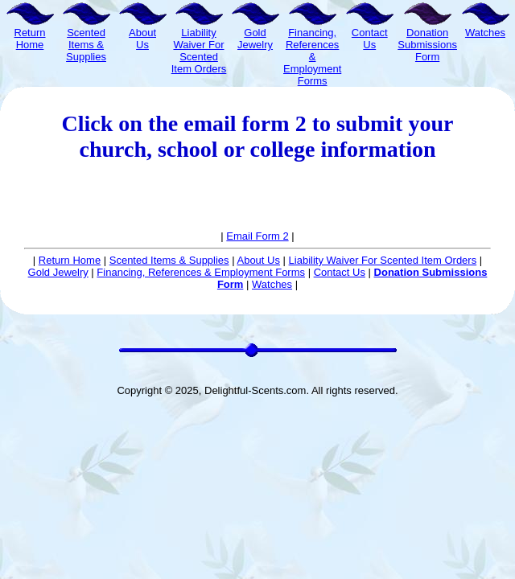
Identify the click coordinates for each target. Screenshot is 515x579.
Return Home (70, 260)
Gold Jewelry (58, 272)
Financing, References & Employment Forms (201, 272)
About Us (258, 260)
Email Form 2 (257, 236)
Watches (272, 284)
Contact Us (339, 272)
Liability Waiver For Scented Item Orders (383, 260)
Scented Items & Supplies (169, 260)
